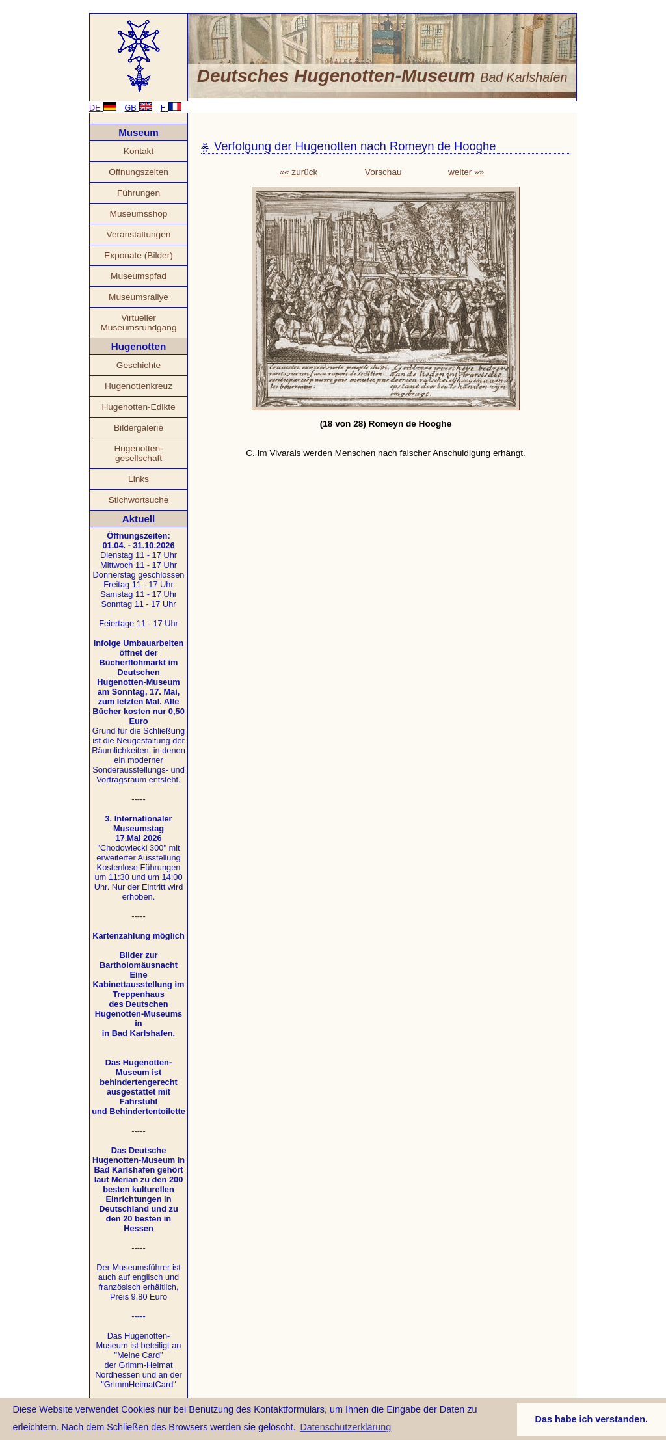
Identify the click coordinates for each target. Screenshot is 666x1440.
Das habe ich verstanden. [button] (591, 1419)
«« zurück (298, 172)
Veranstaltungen (139, 234)
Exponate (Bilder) (138, 255)
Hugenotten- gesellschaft (138, 453)
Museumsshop (139, 214)
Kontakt (138, 151)
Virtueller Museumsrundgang (138, 322)
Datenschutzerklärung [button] (345, 1427)
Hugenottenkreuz (138, 386)
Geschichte (138, 365)
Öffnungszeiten (138, 172)
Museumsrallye (138, 297)
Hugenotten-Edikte (138, 407)
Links (138, 479)
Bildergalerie (138, 428)
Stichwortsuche (139, 500)
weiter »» (466, 172)
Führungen (138, 193)
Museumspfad (138, 276)
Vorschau (383, 172)
